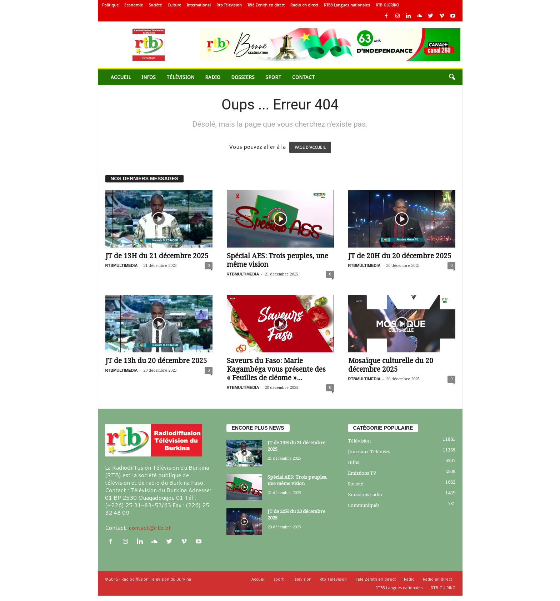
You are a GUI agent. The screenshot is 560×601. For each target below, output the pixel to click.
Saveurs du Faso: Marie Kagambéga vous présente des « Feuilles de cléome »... (276, 369)
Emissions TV (362, 473)
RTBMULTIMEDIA (121, 265)
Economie (133, 5)
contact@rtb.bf (150, 527)
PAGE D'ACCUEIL (310, 147)
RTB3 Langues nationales (347, 5)
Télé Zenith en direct (266, 5)
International (199, 5)
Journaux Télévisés (369, 451)
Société (155, 5)
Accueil (121, 77)
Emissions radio (365, 494)
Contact (303, 77)
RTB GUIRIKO (387, 5)
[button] (452, 77)
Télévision (180, 77)
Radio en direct (304, 5)
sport (273, 77)
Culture (174, 5)
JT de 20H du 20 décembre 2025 (399, 256)
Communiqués (363, 505)
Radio (212, 77)
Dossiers (243, 77)
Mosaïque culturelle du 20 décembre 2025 (390, 365)
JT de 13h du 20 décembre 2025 (156, 361)
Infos (148, 77)
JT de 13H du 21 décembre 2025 (157, 256)
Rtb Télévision (229, 5)
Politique (110, 5)
